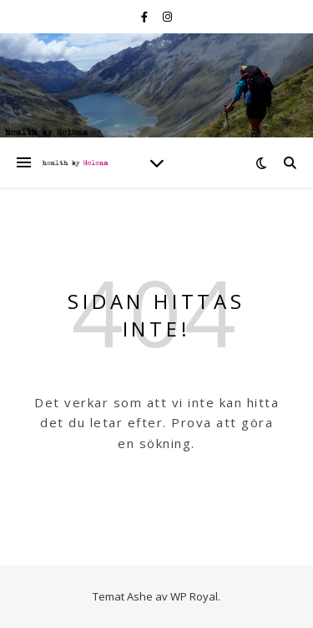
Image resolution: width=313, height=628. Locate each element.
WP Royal (194, 596)
